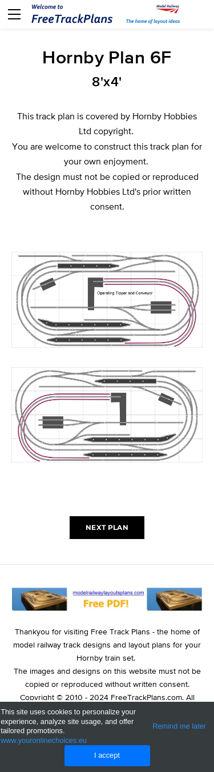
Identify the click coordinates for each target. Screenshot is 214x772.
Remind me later (179, 726)
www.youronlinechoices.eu (44, 740)
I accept (107, 755)
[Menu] (14, 14)
